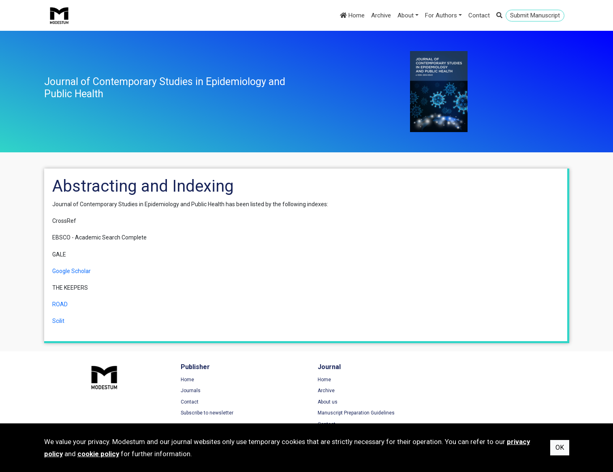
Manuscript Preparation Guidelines (353, 413)
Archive (381, 15)
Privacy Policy (465, 390)
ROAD (60, 304)
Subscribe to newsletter (205, 413)
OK (559, 447)
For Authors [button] (441, 15)
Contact (479, 15)
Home (352, 15)
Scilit (58, 321)
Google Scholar (71, 271)
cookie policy (98, 454)
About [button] (405, 15)
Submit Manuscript (535, 15)
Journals (189, 390)
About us (325, 402)
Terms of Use (465, 379)
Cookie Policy (465, 402)
